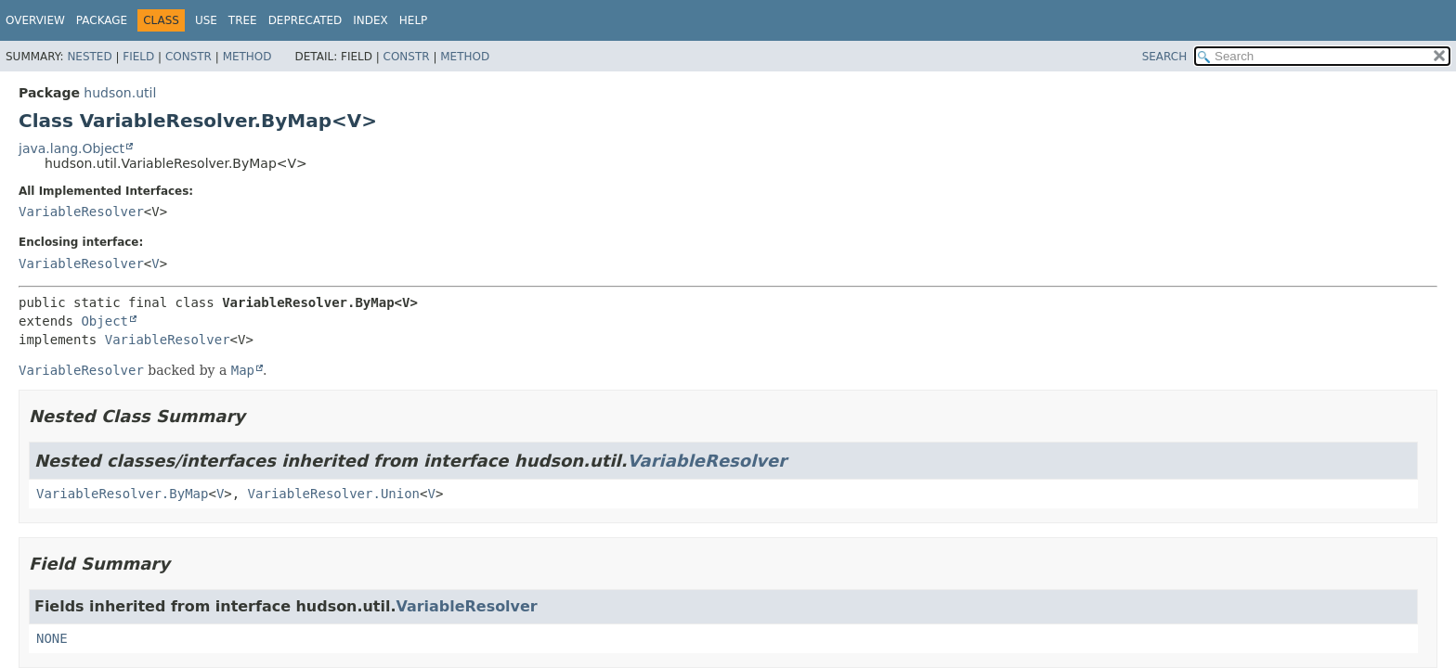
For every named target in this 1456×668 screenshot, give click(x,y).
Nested (89, 56)
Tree (242, 20)
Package (101, 20)
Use (206, 20)
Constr (188, 56)
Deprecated (305, 20)
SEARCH (1165, 56)
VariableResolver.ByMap (122, 493)
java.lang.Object (71, 148)
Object (104, 321)
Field (138, 56)
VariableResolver (81, 211)
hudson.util (120, 92)
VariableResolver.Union (334, 493)
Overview (35, 20)
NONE (52, 638)
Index (370, 20)
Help (413, 20)
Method (247, 56)
